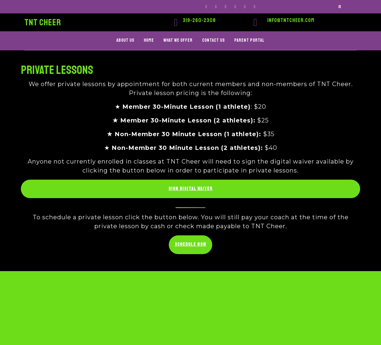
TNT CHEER (42, 22)
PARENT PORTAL (249, 40)
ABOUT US (125, 40)
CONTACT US (213, 40)
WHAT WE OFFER (178, 40)
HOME (149, 40)
